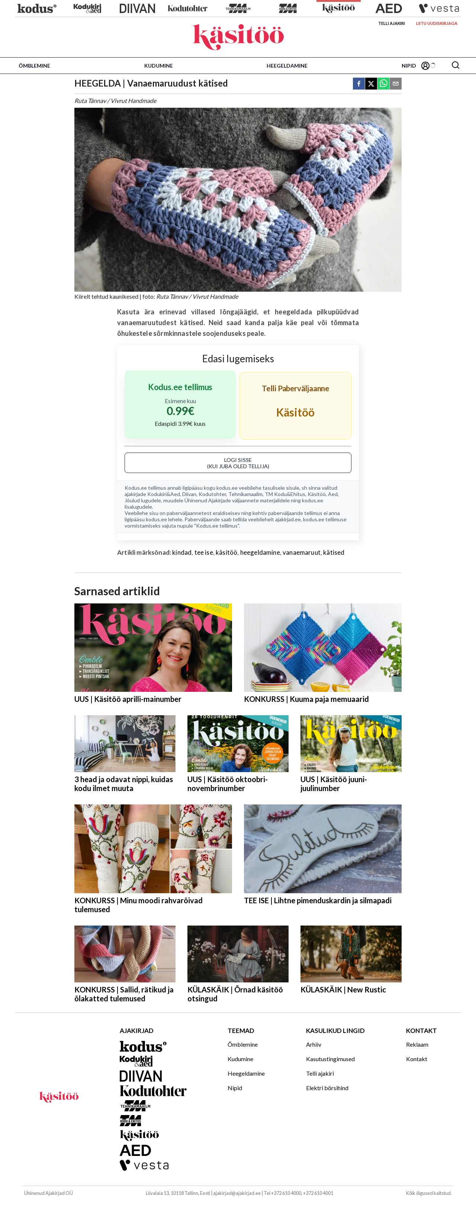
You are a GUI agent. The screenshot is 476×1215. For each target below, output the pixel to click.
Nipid (409, 65)
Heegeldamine (287, 65)
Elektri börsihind (327, 1087)
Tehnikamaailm (245, 494)
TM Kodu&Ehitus (285, 494)
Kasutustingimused (330, 1058)
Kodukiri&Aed (163, 494)
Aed (333, 494)
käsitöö (226, 552)
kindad (182, 552)
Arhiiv (313, 1044)
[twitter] (371, 84)
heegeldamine (260, 552)
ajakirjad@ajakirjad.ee (237, 1193)
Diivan (189, 494)
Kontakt (416, 1058)
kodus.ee (227, 488)
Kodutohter (212, 494)
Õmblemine (34, 65)
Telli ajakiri (391, 23)
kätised (333, 552)
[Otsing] (455, 66)
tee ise (203, 552)
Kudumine (158, 65)
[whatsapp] (383, 84)
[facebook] (359, 84)
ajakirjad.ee (288, 519)
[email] (396, 84)
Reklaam (417, 1044)
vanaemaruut (302, 552)
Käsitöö (317, 494)
